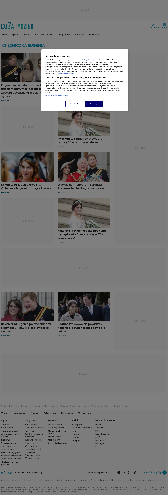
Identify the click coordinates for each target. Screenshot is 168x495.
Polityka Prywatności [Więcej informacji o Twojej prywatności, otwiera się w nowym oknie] (66, 74)
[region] (84, 80)
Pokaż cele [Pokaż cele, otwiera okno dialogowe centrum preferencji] (74, 104)
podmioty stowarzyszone (89, 60)
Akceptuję (94, 104)
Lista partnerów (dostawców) (56, 95)
